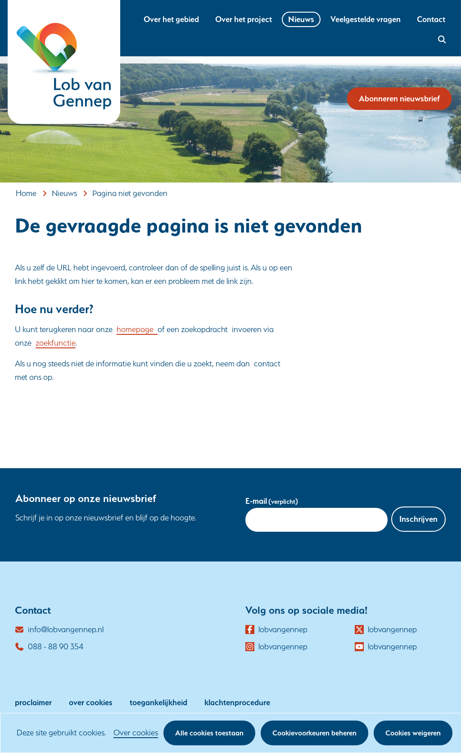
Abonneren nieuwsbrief (399, 98)
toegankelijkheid (158, 702)
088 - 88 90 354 (55, 646)
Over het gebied (171, 19)
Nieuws (301, 19)
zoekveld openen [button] (440, 39)
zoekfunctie (56, 342)
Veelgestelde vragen (365, 19)
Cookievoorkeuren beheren (314, 733)
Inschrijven (418, 519)
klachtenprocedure (237, 702)
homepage (137, 329)
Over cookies (135, 732)
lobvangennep (282, 629)
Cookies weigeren (413, 733)
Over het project (243, 19)
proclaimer (33, 702)
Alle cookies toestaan (209, 733)
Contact (431, 19)
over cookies (91, 702)
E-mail (271, 501)
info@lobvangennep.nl (66, 629)
